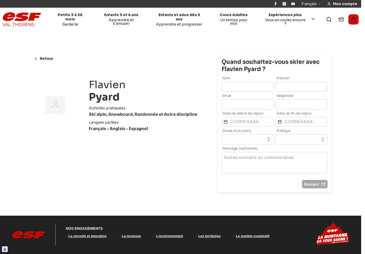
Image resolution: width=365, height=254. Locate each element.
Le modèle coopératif (252, 236)
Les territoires (209, 236)
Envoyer (315, 184)
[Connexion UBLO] (5, 249)
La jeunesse (131, 236)
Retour (43, 58)
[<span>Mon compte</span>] (342, 4)
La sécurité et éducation (87, 236)
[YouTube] (293, 4)
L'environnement (169, 236)
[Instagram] (284, 4)
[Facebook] (275, 4)
